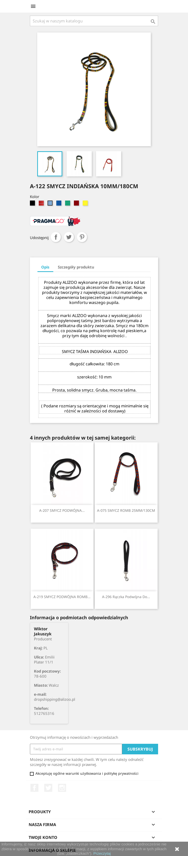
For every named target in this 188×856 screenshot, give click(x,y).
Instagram (62, 788)
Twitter (48, 788)
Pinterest (82, 237)
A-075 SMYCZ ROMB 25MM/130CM (126, 510)
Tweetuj (69, 237)
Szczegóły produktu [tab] (76, 266)
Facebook (34, 788)
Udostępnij (56, 237)
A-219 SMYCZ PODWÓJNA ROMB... (61, 596)
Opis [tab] (45, 266)
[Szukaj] (94, 21)
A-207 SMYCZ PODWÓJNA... (62, 510)
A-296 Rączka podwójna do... (126, 596)
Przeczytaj (102, 853)
